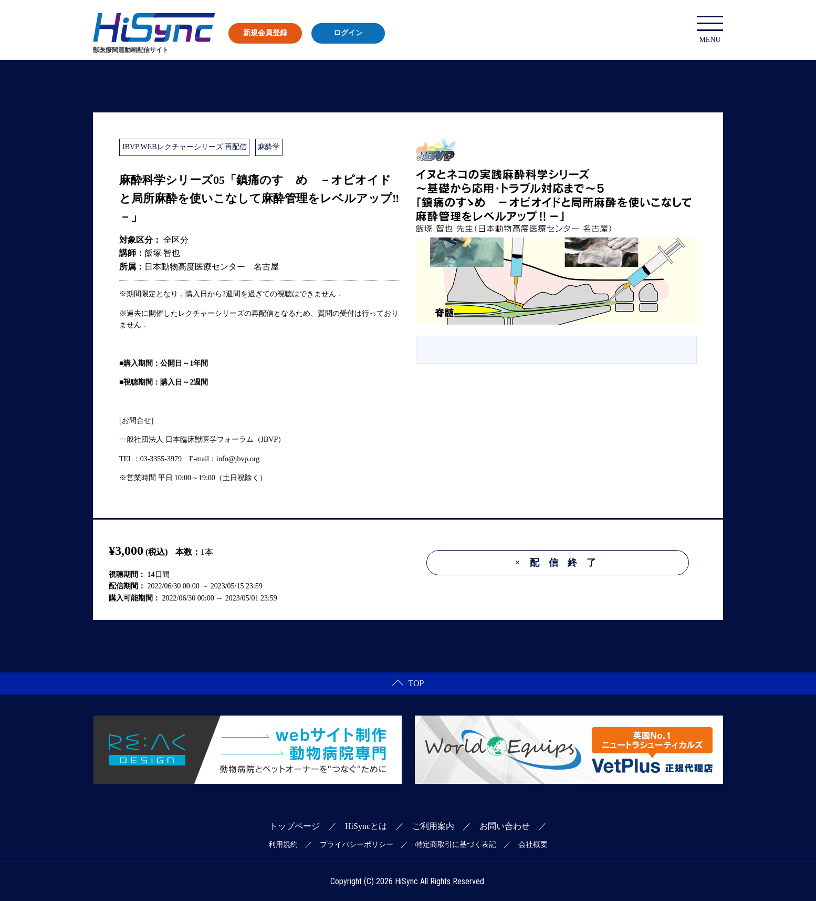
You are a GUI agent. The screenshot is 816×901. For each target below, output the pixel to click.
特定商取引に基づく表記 (455, 844)
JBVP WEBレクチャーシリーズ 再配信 (184, 147)
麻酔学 (269, 147)
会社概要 (533, 844)
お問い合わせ (504, 826)
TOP (408, 683)
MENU (710, 30)
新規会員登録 (265, 33)
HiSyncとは (366, 826)
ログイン (348, 33)
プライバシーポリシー (356, 844)
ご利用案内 (433, 826)
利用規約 (283, 844)
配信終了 (560, 562)
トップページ (294, 826)
